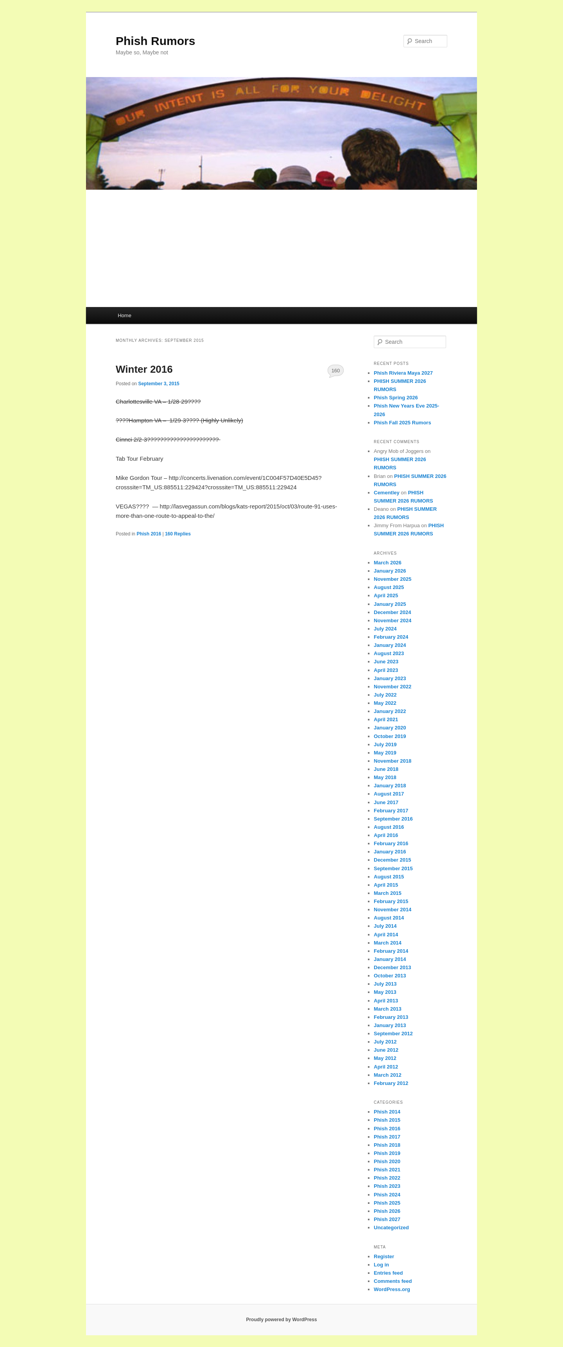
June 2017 (386, 802)
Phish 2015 (387, 1120)
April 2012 (386, 1067)
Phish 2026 (387, 1211)
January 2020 (390, 728)
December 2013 (392, 967)
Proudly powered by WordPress (281, 1319)
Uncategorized (391, 1227)
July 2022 (385, 695)
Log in (381, 1265)
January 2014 (390, 959)
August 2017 (389, 794)
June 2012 (386, 1050)
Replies (178, 534)
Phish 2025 (387, 1203)
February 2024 (391, 637)
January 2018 (390, 785)
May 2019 (385, 753)
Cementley (387, 493)
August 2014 (389, 918)
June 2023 (386, 662)
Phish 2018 (387, 1145)
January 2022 (390, 711)
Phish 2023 (387, 1186)
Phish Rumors (155, 40)
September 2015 (393, 868)
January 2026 (390, 571)
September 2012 (393, 1033)
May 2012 (385, 1058)
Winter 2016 (144, 369)
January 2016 (390, 852)
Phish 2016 (148, 534)
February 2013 (391, 1017)
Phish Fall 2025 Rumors (402, 423)
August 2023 (389, 653)
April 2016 (386, 835)
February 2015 (391, 901)
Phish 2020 (387, 1161)
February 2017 (391, 811)
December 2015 (392, 860)
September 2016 (393, 819)
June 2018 (386, 769)
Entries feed (388, 1273)
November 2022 (392, 687)
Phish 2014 (387, 1112)
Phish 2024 (387, 1195)
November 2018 (392, 761)
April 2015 (386, 885)
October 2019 (390, 736)
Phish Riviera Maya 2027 (403, 373)
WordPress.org (392, 1289)
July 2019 (385, 744)
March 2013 (388, 1009)
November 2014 (392, 909)
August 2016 (389, 827)
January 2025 (390, 604)
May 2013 (385, 992)
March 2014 (388, 943)
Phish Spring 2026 (396, 398)
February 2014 (391, 951)
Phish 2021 (387, 1170)
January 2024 (390, 645)
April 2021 (386, 719)
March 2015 (388, 893)
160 (336, 371)
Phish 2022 (387, 1178)
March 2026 (388, 563)
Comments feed (393, 1281)
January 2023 (390, 678)
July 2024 (385, 629)
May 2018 (385, 777)
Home (124, 315)
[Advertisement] (281, 248)
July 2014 (385, 926)
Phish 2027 (387, 1219)
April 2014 (386, 935)
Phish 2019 (387, 1153)
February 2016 (391, 843)
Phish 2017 (387, 1137)
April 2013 (386, 1001)
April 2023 (386, 670)
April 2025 (386, 595)
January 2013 (390, 1025)
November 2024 (392, 620)
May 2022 (385, 703)
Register (384, 1256)
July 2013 (385, 984)
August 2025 (389, 587)
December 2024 (392, 612)
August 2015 (389, 877)
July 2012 (385, 1042)
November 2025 (392, 579)
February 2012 (391, 1083)
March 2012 (388, 1075)
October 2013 (390, 976)
